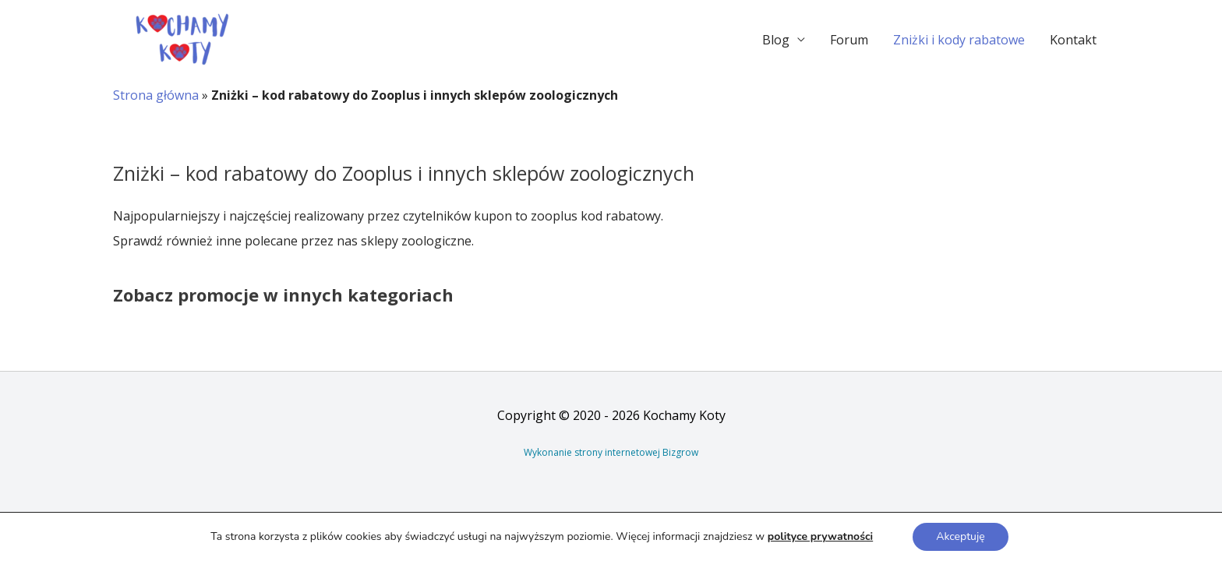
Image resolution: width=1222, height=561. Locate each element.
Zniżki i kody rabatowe (959, 39)
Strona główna (156, 95)
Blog (775, 39)
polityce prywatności (820, 536)
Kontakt (1073, 39)
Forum (849, 39)
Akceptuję (960, 536)
